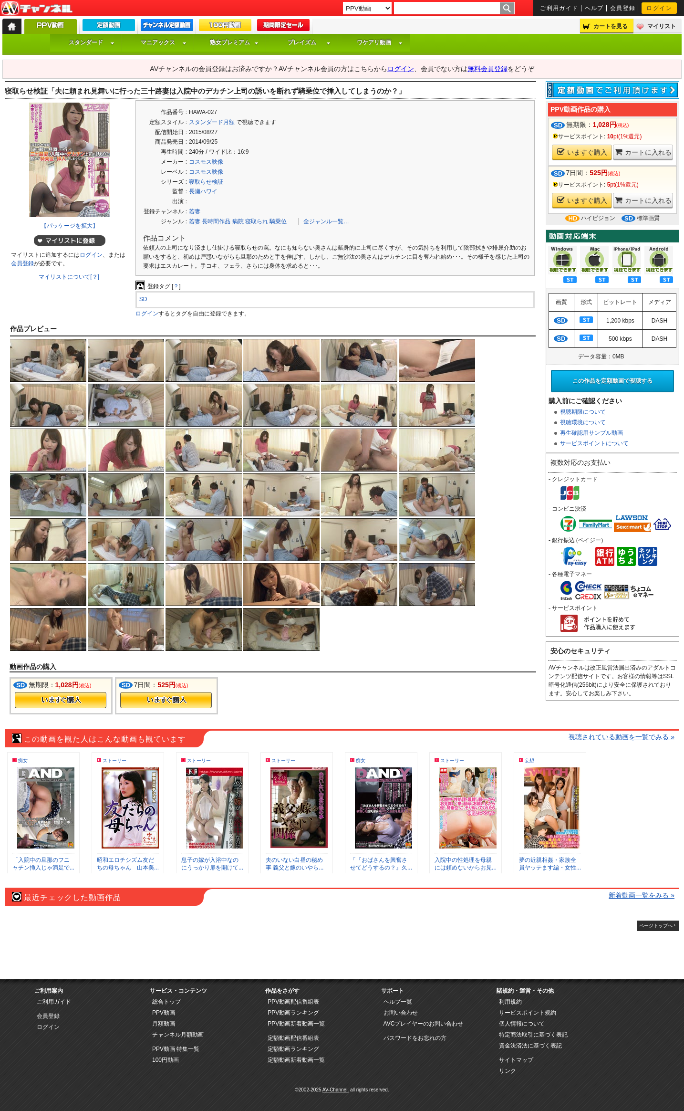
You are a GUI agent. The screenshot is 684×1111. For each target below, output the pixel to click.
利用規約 (510, 1001)
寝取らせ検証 (206, 181)
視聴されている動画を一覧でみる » (621, 737)
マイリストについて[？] (69, 276)
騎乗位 (278, 221)
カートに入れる (643, 152)
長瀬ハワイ (203, 191)
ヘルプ (594, 8)
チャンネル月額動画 (178, 1034)
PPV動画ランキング (293, 1012)
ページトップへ (656, 925)
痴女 (23, 760)
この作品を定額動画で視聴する (612, 380)
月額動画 (163, 1023)
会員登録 (623, 8)
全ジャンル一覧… (326, 221)
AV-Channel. (335, 1089)
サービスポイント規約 (527, 1012)
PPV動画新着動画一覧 (296, 1023)
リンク (507, 1071)
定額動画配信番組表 (293, 1038)
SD (143, 299)
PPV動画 (163, 1012)
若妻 (194, 211)
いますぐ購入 (582, 152)
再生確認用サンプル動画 (591, 433)
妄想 (529, 760)
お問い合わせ (400, 1012)
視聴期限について (583, 412)
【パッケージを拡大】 (69, 225)
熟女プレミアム (234, 42)
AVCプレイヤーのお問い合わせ (423, 1023)
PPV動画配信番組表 (293, 1001)
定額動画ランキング (293, 1049)
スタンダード (91, 42)
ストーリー (114, 760)
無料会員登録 (487, 69)
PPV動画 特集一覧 (175, 1049)
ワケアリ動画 (380, 42)
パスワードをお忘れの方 (414, 1038)
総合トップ (166, 1001)
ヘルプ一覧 (397, 1001)
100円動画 (165, 1060)
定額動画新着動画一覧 (296, 1060)
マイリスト (661, 26)
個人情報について (522, 1023)
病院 (238, 221)
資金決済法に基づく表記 (530, 1045)
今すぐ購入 (60, 700)
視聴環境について (583, 422)
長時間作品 (216, 221)
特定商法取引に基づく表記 (533, 1034)
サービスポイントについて (594, 443)
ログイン (659, 8)
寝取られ (256, 221)
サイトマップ (516, 1060)
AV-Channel (37, 8)
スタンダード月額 (212, 122)
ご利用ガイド (559, 8)
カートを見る (610, 26)
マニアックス (164, 42)
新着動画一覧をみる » (641, 895)
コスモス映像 (206, 161)
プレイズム (309, 42)
